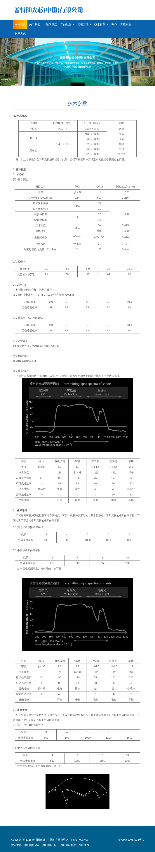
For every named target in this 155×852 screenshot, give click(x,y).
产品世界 (67, 22)
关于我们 (36, 22)
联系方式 (20, 32)
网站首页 (20, 22)
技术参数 (101, 22)
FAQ (114, 22)
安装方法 (84, 22)
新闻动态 (51, 22)
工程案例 (125, 22)
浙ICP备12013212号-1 (131, 838)
